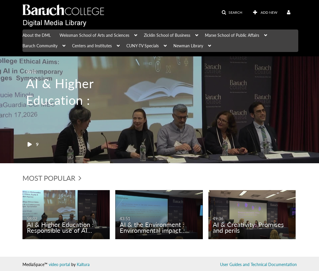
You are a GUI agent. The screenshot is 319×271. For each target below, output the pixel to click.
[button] (232, 12)
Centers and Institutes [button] (92, 45)
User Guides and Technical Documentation (258, 264)
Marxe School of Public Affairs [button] (232, 35)
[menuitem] (41, 34)
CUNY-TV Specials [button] (142, 45)
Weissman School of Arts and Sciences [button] (94, 35)
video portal (59, 264)
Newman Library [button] (188, 45)
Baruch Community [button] (39, 45)
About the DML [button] (36, 35)
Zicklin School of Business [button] (167, 35)
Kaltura (83, 264)
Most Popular (51, 178)
